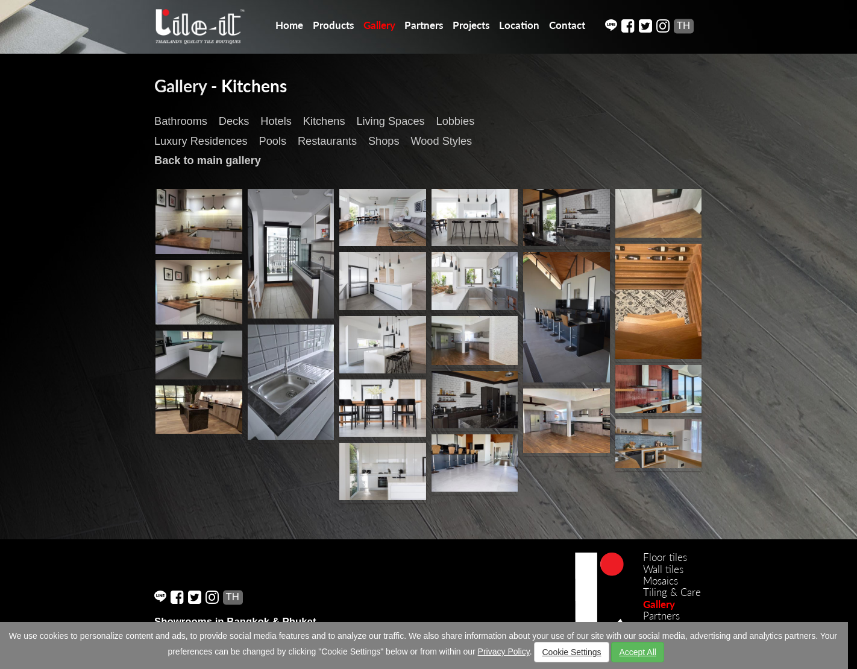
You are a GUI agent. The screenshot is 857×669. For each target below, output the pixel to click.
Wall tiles (663, 569)
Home (289, 25)
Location (519, 25)
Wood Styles (441, 141)
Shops (384, 141)
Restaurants (327, 141)
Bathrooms (180, 121)
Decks (234, 121)
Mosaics (660, 580)
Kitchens (324, 121)
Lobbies (455, 121)
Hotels (276, 121)
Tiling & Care (672, 592)
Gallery (379, 25)
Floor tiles (665, 557)
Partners (423, 25)
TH (683, 25)
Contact (567, 25)
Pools (273, 141)
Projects (471, 25)
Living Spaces (390, 121)
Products (333, 25)
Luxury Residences (201, 141)
